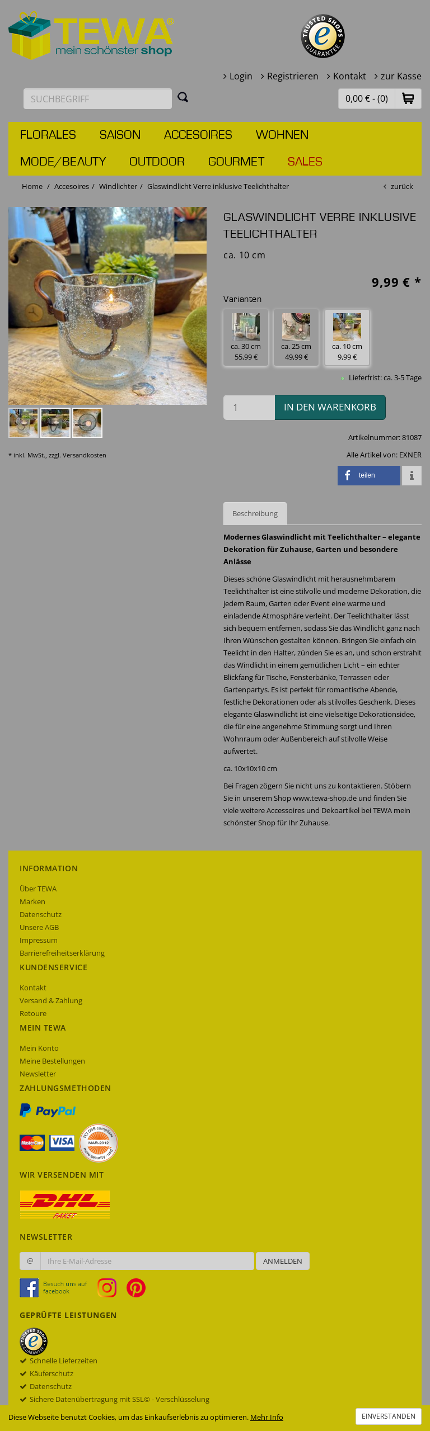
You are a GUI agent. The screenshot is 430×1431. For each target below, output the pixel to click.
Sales (305, 162)
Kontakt (349, 76)
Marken (32, 901)
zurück (402, 186)
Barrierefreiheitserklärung (62, 953)
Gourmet (236, 162)
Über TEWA (38, 889)
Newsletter (38, 1074)
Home (32, 186)
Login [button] (241, 76)
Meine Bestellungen (52, 1061)
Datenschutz (41, 914)
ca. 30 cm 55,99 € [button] (246, 337)
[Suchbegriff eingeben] (98, 98)
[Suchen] (183, 96)
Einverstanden (388, 1416)
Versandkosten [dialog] (84, 455)
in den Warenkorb (330, 406)
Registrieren (293, 76)
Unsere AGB (39, 927)
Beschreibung (255, 513)
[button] (408, 98)
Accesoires (198, 135)
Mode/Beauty (63, 162)
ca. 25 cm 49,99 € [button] (296, 337)
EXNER (410, 455)
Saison (120, 135)
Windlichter (118, 186)
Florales (48, 135)
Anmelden (282, 1261)
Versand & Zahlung (51, 1000)
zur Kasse (401, 76)
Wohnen (282, 135)
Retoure (33, 1013)
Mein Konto (39, 1048)
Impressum (39, 940)
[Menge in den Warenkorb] (249, 407)
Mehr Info (266, 1417)
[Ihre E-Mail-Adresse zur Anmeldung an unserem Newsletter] (147, 1261)
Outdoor (157, 162)
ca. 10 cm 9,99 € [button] (347, 337)
